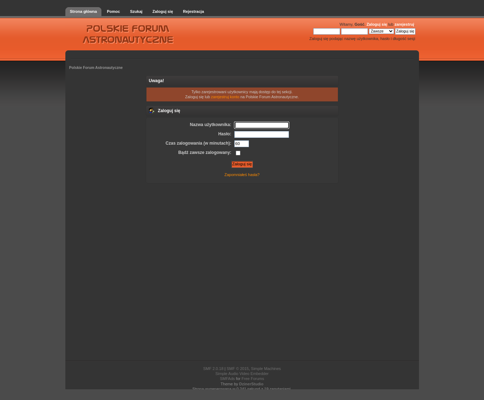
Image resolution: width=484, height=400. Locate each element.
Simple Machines (266, 368)
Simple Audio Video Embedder (242, 373)
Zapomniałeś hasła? (241, 174)
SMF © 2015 (238, 368)
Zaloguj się (376, 24)
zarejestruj (404, 24)
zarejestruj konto (225, 97)
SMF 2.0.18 (213, 368)
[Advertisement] (242, 271)
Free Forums (252, 378)
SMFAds (227, 378)
